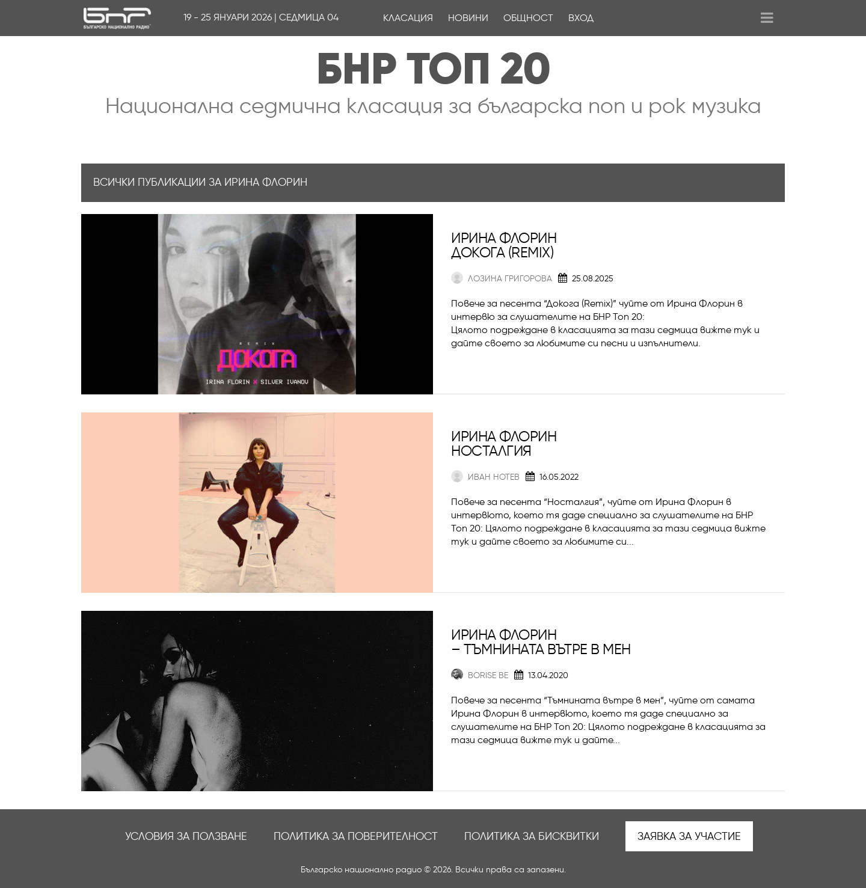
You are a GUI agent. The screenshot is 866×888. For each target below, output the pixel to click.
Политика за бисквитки (531, 836)
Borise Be (479, 675)
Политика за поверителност (356, 836)
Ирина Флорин (503, 238)
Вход (581, 17)
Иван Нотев (485, 477)
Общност (528, 17)
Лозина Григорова (501, 279)
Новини (468, 17)
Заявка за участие (689, 836)
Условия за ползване (186, 836)
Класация (408, 17)
